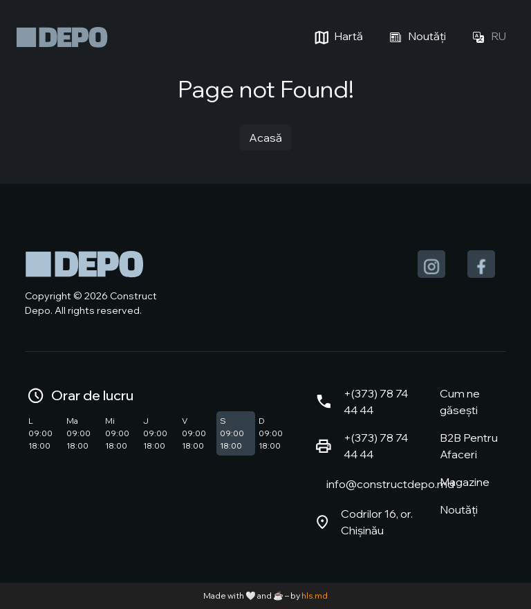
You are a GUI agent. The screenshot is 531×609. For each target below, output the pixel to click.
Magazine (465, 482)
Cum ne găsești (460, 401)
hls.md (314, 595)
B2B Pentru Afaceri (469, 446)
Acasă (265, 137)
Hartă (337, 37)
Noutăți (415, 37)
